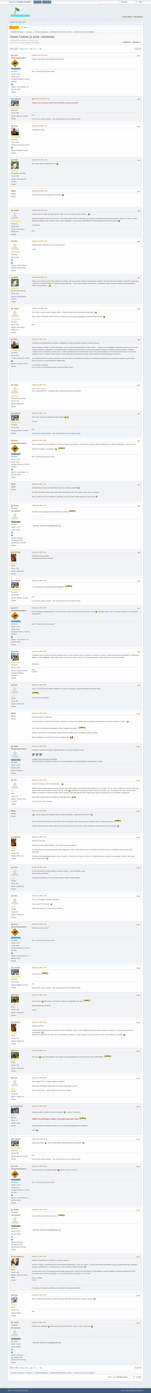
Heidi (15, 160)
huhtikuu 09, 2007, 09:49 (39, 580)
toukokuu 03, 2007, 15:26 (39, 1139)
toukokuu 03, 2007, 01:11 (39, 1050)
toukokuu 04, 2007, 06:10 (39, 1209)
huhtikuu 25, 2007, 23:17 (39, 837)
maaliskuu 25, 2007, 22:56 (39, 241)
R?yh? (16, 995)
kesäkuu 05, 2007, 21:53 (39, 1295)
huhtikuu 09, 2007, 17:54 (39, 608)
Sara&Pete (18, 1106)
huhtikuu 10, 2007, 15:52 (39, 685)
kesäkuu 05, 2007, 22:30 (39, 1322)
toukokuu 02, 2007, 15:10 (39, 967)
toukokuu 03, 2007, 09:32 (39, 1077)
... (37, 49)
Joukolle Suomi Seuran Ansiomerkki (44, 759)
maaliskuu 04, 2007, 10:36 (41, 98)
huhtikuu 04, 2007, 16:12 (39, 339)
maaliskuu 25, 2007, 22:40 (39, 210)
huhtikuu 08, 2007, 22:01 (39, 552)
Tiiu (15, 780)
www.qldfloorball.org (54, 526)
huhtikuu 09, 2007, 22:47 (39, 651)
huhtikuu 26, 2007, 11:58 (39, 867)
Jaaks (15, 746)
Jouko (69, 32)
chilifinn (16, 552)
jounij (15, 651)
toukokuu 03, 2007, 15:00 (39, 1106)
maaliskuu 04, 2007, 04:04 (39, 55)
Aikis (15, 241)
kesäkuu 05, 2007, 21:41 (39, 1256)
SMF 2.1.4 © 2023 (13, 1390)
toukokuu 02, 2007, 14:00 (39, 895)
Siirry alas (14, 49)
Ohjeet (122, 1390)
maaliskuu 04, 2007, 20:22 (39, 160)
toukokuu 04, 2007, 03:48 (39, 1166)
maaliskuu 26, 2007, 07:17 (39, 277)
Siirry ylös (14, 1368)
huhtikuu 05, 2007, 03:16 (39, 440)
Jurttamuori (18, 1256)
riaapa (16, 210)
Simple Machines (23, 1390)
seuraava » (136, 42)
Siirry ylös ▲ (139, 1390)
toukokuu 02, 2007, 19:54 (39, 995)
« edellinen (127, 42)
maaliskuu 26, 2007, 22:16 (39, 308)
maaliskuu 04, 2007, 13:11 (39, 126)
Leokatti (16, 99)
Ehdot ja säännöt (130, 1390)
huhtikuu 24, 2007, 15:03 (39, 780)
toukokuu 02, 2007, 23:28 (39, 1022)
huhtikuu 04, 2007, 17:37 (39, 413)
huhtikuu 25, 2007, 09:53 (39, 810)
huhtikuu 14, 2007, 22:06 (39, 746)
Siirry (109, 1377)
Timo (15, 126)
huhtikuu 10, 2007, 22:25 (39, 713)
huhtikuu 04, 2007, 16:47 (39, 385)
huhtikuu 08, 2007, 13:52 (39, 484)
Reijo (15, 1295)
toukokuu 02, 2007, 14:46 (39, 924)
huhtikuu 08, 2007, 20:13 (39, 505)
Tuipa (15, 385)
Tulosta (138, 49)
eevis (15, 55)
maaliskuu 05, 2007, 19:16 (39, 191)
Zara (15, 685)
